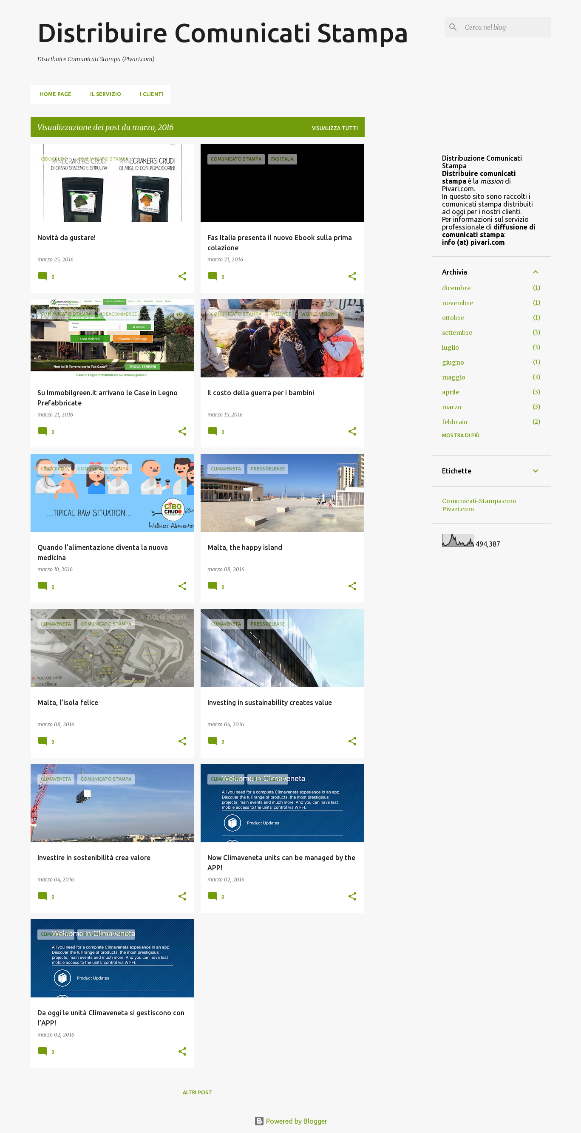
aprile (450, 392)
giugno (453, 362)
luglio (450, 347)
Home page (53, 94)
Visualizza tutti (335, 128)
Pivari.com (458, 509)
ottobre (453, 318)
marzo (452, 407)
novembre (457, 303)
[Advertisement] (398, 271)
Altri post (197, 1092)
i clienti (149, 94)
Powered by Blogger (290, 1121)
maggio (453, 377)
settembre (457, 333)
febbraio (455, 422)
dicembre (456, 288)
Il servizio (103, 94)
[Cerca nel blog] (506, 27)
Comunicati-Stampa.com (479, 501)
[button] (182, 277)
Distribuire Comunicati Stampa (222, 32)
